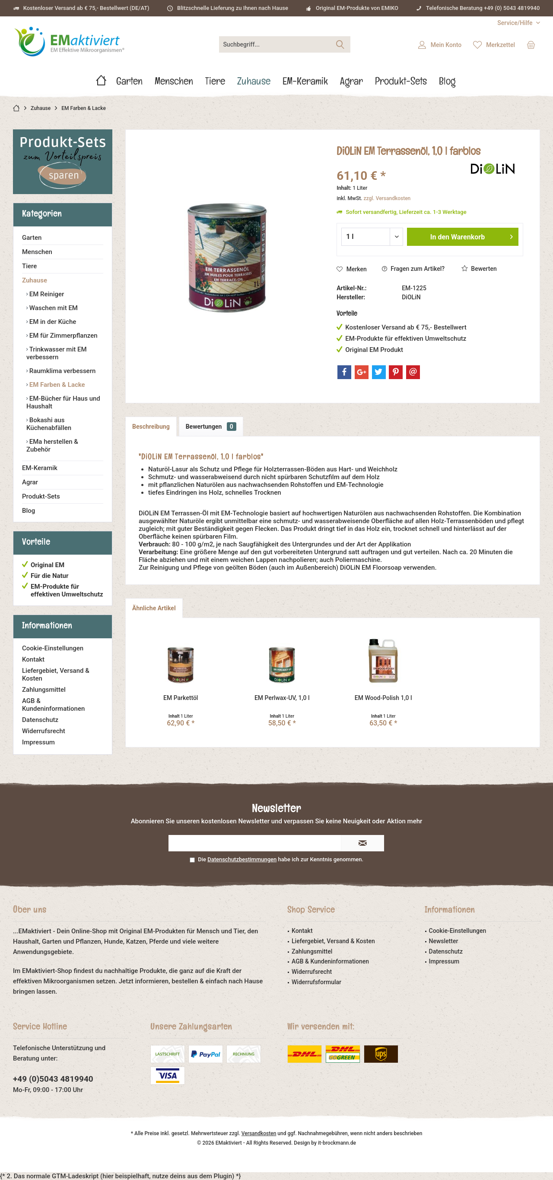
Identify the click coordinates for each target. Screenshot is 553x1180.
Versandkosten (259, 1133)
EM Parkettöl (180, 697)
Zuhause (34, 280)
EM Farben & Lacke (56, 385)
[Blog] (447, 83)
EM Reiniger (46, 294)
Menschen (37, 252)
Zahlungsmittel (44, 690)
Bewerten (479, 268)
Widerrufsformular (316, 982)
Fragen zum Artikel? (413, 268)
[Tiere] (215, 83)
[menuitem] (515, 23)
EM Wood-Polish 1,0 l (383, 697)
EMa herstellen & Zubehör (52, 445)
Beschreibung (151, 426)
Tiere (29, 266)
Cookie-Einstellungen (52, 648)
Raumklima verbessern (61, 371)
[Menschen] (174, 83)
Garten (31, 238)
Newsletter (443, 941)
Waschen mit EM (53, 308)
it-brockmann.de (337, 1143)
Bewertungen (211, 426)
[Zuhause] (253, 83)
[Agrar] (351, 83)
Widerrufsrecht (43, 731)
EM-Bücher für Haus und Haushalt (63, 402)
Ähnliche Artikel (154, 608)
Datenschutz (40, 720)
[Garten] (129, 83)
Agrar (30, 482)
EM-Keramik (39, 468)
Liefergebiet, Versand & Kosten (55, 674)
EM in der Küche (52, 322)
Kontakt (33, 659)
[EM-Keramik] (305, 83)
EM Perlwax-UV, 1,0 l (282, 697)
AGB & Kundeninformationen (53, 704)
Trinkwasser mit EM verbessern (56, 353)
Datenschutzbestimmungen (241, 859)
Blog (28, 511)
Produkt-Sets (41, 496)
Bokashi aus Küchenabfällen (48, 424)
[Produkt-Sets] (401, 83)
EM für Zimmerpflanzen (63, 335)
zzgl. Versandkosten (387, 198)
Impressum (38, 742)
